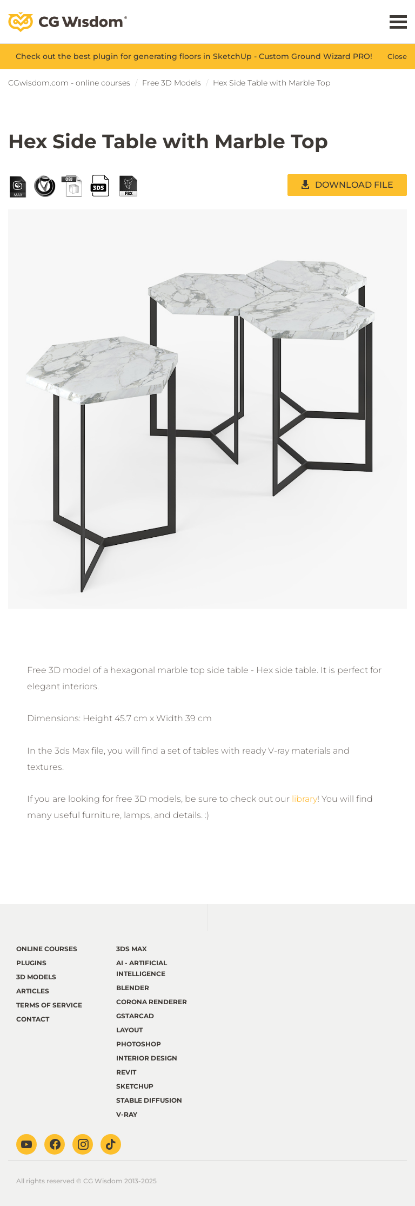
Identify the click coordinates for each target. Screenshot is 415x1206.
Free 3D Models (171, 83)
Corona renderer (151, 1002)
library (304, 799)
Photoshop (138, 1044)
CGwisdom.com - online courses (69, 83)
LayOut (129, 1030)
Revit (126, 1072)
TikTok (111, 1144)
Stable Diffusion (149, 1100)
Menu (398, 22)
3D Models (36, 977)
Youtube (26, 1144)
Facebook (54, 1144)
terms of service (49, 1005)
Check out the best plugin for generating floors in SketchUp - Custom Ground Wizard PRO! (194, 56)
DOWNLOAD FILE (354, 185)
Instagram (82, 1144)
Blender (132, 988)
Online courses (46, 949)
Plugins (31, 963)
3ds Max (131, 949)
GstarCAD (135, 1016)
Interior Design (146, 1058)
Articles (32, 991)
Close (397, 56)
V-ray (126, 1114)
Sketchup (134, 1086)
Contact (32, 1019)
